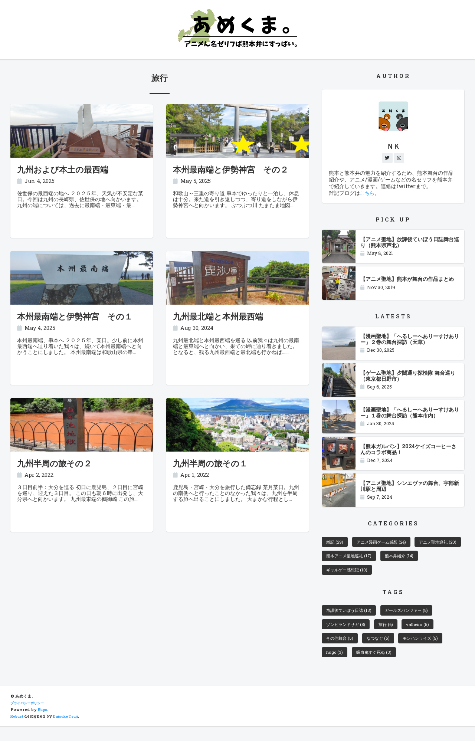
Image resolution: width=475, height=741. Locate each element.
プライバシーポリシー (30, 717)
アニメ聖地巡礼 (348, 560)
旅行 (395, 634)
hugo (335, 666)
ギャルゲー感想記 (398, 576)
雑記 (336, 544)
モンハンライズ (433, 650)
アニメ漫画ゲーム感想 (390, 544)
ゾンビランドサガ (350, 634)
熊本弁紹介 (343, 576)
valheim (431, 634)
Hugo (44, 724)
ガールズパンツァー (419, 618)
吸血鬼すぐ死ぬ (379, 666)
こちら (368, 194)
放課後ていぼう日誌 (353, 618)
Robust (17, 731)
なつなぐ (386, 650)
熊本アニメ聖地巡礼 (411, 560)
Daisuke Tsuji (70, 731)
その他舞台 (342, 650)
